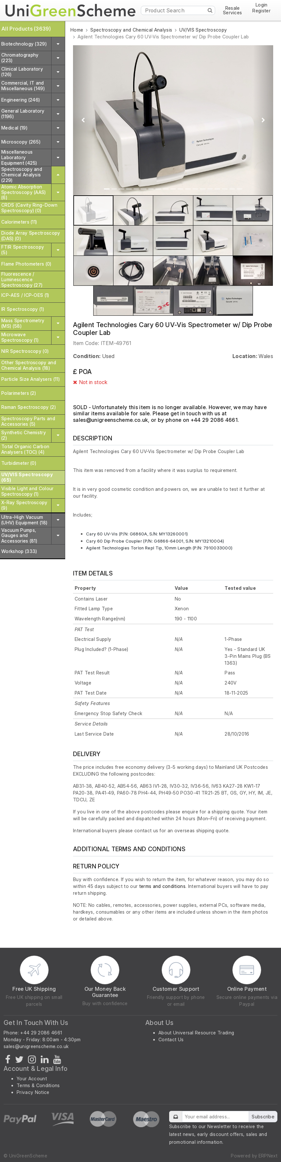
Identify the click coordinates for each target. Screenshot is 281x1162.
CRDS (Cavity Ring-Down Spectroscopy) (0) (29, 207)
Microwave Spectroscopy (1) (19, 337)
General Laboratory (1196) (23, 113)
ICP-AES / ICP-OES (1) (25, 295)
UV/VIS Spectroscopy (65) (27, 477)
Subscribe (263, 1116)
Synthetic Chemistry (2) (23, 435)
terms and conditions (162, 886)
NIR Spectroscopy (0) (25, 351)
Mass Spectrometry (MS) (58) (22, 323)
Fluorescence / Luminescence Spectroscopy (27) (21, 279)
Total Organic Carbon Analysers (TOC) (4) (25, 449)
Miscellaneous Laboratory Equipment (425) (19, 157)
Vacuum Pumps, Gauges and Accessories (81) (19, 535)
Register (261, 10)
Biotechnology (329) (24, 44)
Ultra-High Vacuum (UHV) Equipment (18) (24, 519)
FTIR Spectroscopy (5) (22, 249)
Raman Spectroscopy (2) (28, 407)
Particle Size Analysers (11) (30, 379)
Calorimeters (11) (19, 222)
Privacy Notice (33, 1092)
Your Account (32, 1078)
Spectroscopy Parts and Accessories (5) (28, 421)
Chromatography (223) (19, 57)
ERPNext (268, 1155)
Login (262, 5)
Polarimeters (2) (18, 393)
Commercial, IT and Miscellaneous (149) (23, 85)
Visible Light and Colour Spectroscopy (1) (27, 491)
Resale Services (232, 10)
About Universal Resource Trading (196, 1032)
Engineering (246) (20, 100)
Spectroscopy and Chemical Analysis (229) (21, 174)
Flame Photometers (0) (26, 264)
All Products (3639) (26, 28)
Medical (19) (14, 128)
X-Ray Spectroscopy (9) (24, 505)
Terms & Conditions (38, 1085)
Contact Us (171, 1039)
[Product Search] (178, 10)
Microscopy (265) (20, 142)
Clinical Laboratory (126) (22, 71)
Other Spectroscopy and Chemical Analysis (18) (28, 365)
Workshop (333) (19, 551)
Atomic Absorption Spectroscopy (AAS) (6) (23, 192)
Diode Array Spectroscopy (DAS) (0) (30, 235)
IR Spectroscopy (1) (22, 309)
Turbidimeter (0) (18, 463)
